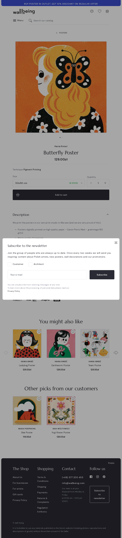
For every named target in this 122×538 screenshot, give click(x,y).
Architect (39, 264)
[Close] (116, 242)
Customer (18, 264)
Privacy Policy (14, 291)
